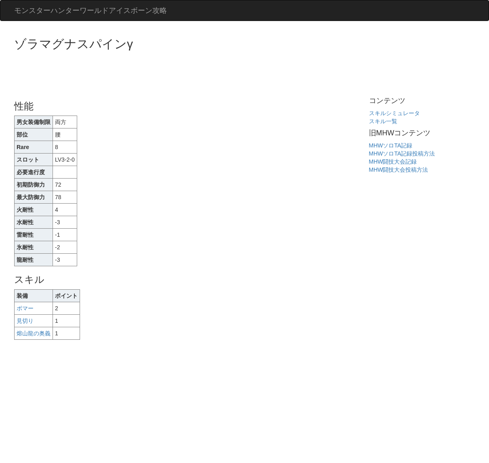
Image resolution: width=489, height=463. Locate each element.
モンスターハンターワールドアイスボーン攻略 (90, 10)
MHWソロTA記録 (391, 145)
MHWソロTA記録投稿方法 (402, 153)
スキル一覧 (383, 121)
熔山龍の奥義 (34, 333)
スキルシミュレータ (394, 113)
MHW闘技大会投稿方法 (398, 169)
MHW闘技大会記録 (393, 161)
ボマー (25, 308)
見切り (25, 321)
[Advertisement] (161, 73)
